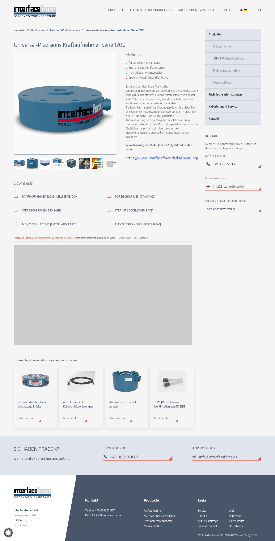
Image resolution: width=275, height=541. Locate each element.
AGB (232, 510)
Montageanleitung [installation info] (49, 224)
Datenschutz (236, 521)
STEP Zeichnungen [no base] (41, 210)
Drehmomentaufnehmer (227, 70)
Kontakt (227, 10)
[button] (8, 532)
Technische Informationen (151, 10)
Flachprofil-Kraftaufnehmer (65, 30)
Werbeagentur (248, 535)
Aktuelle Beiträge (208, 521)
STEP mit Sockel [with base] (134, 210)
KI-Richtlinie (236, 526)
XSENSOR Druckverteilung (228, 58)
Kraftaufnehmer (36, 30)
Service (202, 510)
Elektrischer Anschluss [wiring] (138, 224)
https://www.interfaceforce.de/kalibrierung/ (161, 157)
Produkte (116, 10)
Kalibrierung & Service (196, 10)
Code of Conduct (207, 526)
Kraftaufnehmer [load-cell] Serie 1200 (49, 196)
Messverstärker (222, 82)
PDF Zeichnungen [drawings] (135, 196)
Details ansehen (26, 418)
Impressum (235, 515)
